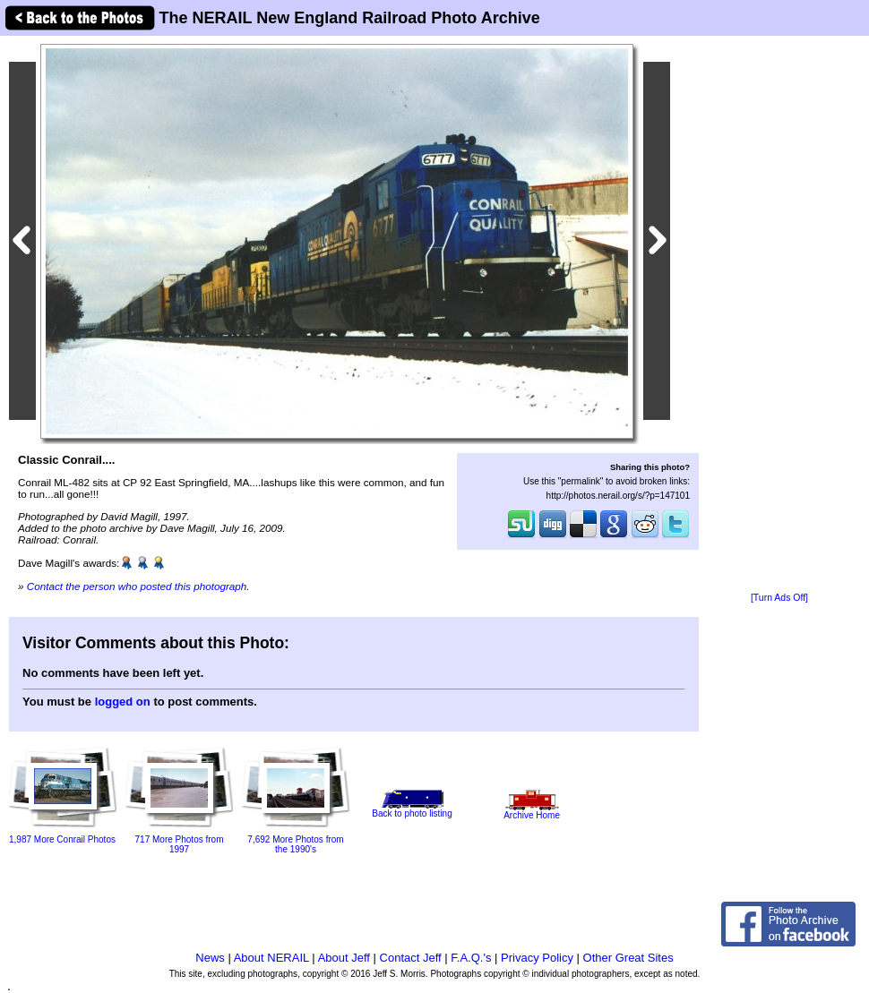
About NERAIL (271, 957)
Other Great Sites (628, 957)
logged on (123, 701)
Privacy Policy (537, 957)
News (210, 957)
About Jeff (344, 957)
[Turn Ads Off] (779, 598)
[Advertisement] (779, 315)
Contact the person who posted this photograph (137, 586)
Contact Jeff (411, 957)
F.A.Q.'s (471, 957)
